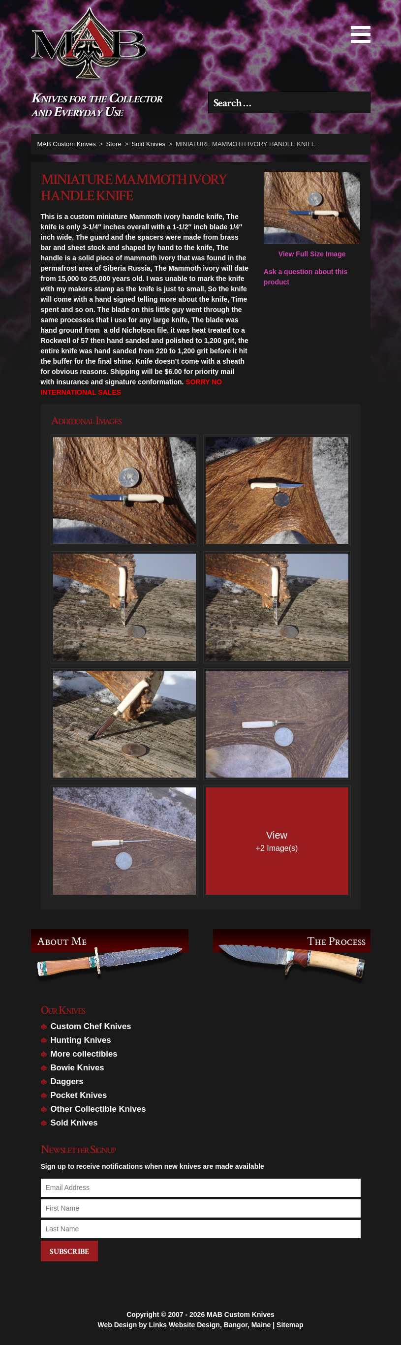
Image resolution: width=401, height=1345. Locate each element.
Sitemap (290, 1324)
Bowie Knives (77, 1067)
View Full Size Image (312, 215)
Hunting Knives (81, 1040)
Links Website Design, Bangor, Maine (210, 1324)
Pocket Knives (79, 1095)
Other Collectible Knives (98, 1109)
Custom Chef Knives (91, 1026)
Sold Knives (74, 1122)
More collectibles (84, 1054)
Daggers (67, 1081)
